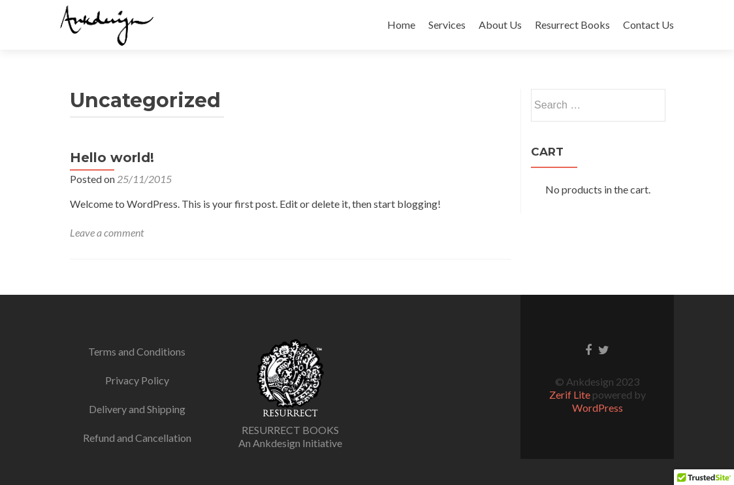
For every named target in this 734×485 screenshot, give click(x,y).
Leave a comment (107, 232)
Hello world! (112, 157)
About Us (500, 24)
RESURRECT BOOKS (290, 430)
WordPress (597, 407)
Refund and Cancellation (137, 437)
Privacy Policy (137, 380)
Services (447, 24)
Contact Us (648, 24)
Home (401, 24)
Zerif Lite (570, 394)
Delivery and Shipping (137, 409)
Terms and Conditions (136, 351)
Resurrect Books (572, 24)
